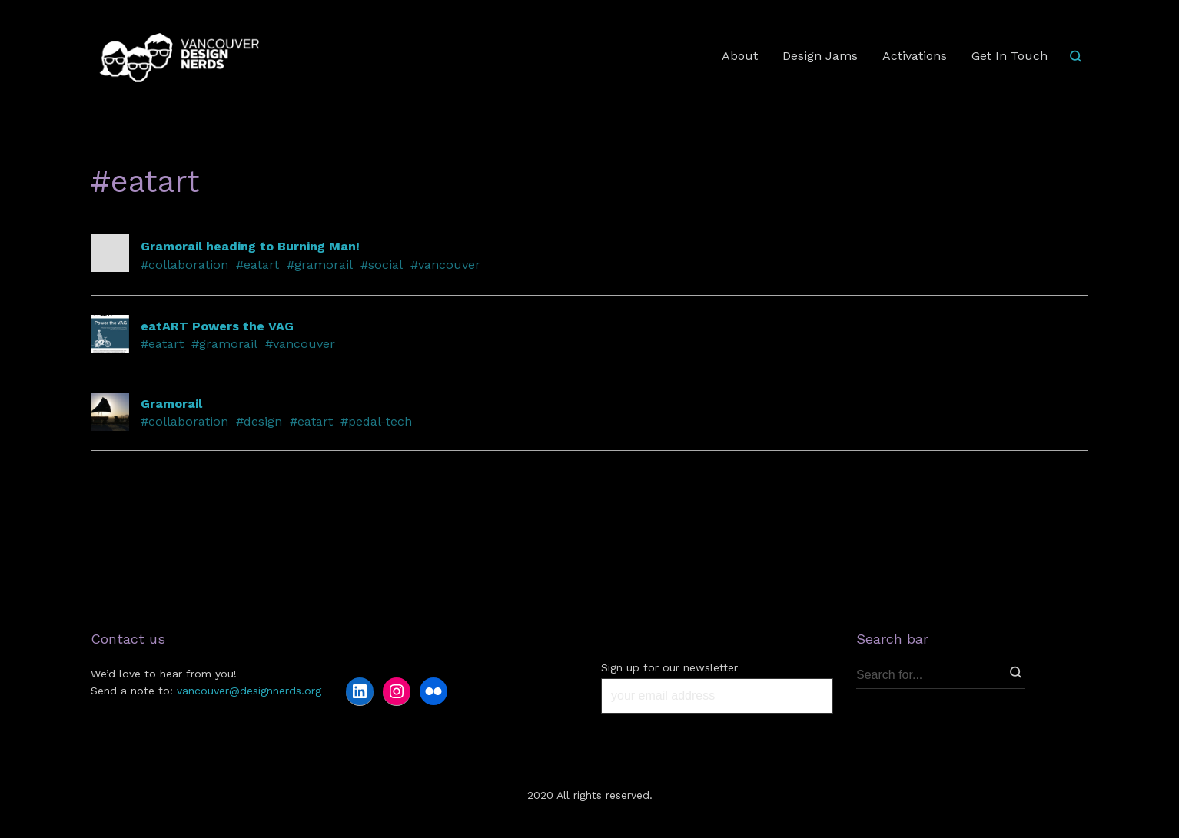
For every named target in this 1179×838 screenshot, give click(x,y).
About (740, 55)
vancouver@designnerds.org (249, 690)
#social (381, 264)
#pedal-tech (376, 421)
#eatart (257, 264)
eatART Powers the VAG (217, 326)
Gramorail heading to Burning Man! (250, 246)
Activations (914, 55)
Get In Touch (1009, 55)
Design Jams (820, 55)
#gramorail (320, 264)
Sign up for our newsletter (669, 667)
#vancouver (445, 264)
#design (259, 421)
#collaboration (184, 264)
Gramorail (171, 403)
